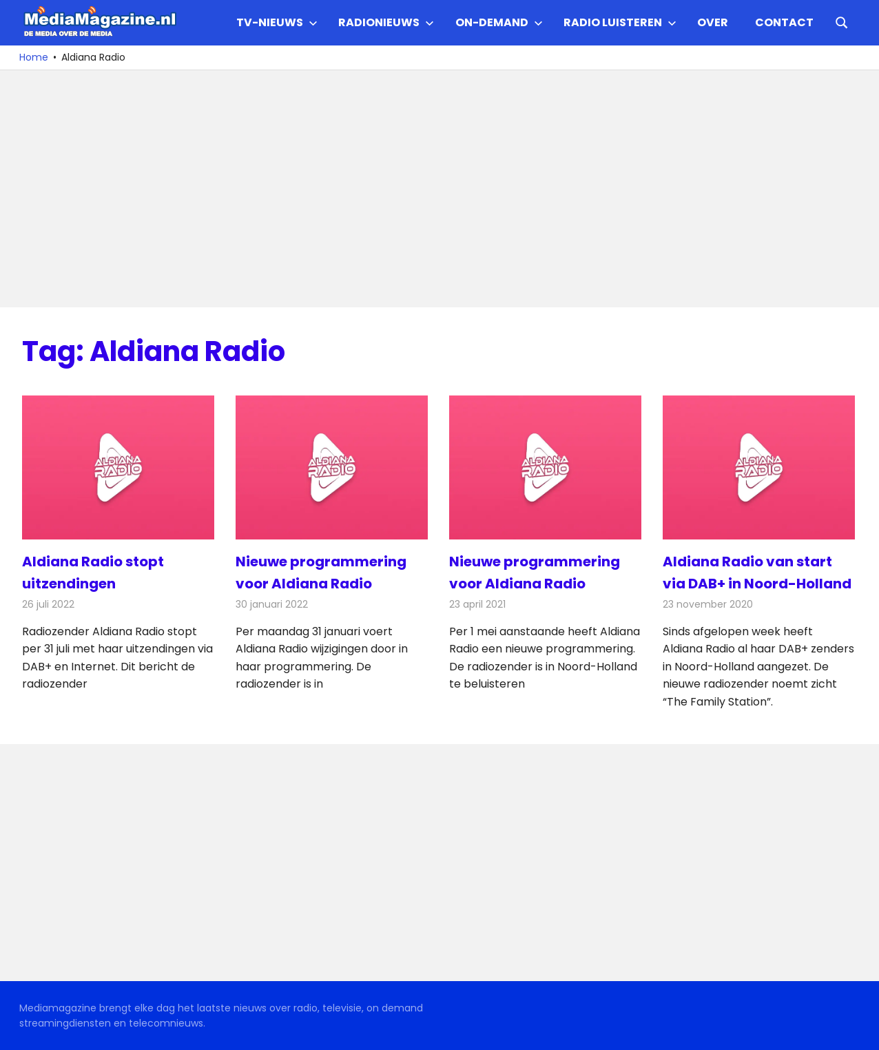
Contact (784, 22)
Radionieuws (386, 22)
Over (712, 22)
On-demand (499, 22)
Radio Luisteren (619, 22)
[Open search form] (842, 21)
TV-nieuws (277, 22)
